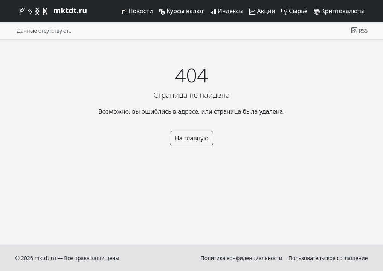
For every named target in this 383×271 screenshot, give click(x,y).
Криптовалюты (339, 11)
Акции (262, 11)
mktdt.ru (51, 11)
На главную (192, 138)
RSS (359, 30)
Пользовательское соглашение (328, 258)
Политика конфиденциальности (241, 258)
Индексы (227, 11)
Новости (137, 11)
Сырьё (294, 11)
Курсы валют (181, 11)
